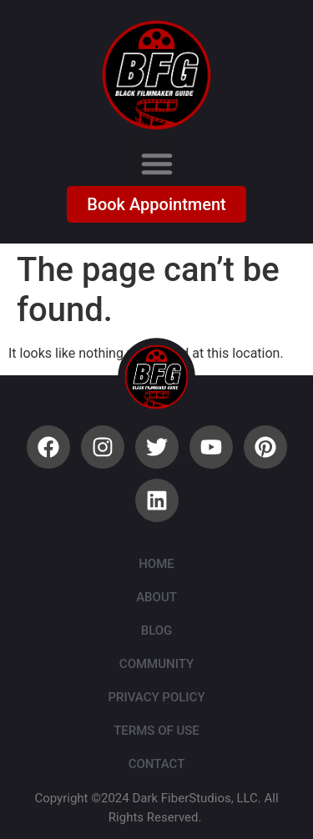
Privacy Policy (156, 697)
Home (156, 563)
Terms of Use (156, 730)
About (156, 597)
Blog (157, 630)
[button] (157, 163)
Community (156, 663)
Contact (157, 763)
